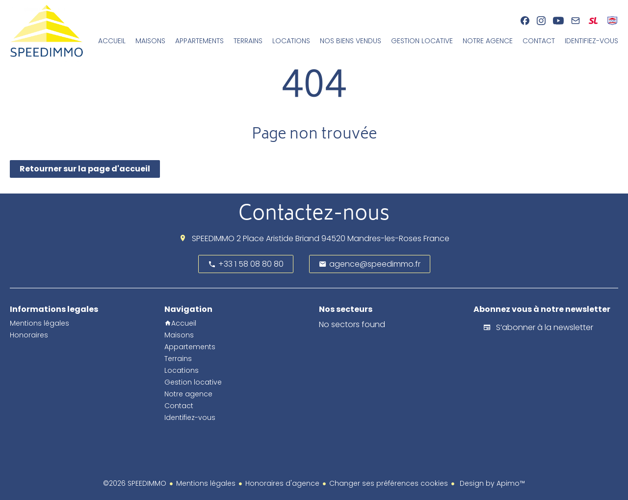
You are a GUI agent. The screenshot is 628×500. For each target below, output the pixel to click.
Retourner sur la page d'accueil (85, 168)
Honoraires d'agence (282, 483)
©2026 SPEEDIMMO (134, 483)
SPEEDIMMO (213, 238)
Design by (491, 483)
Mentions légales (206, 483)
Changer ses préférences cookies (388, 483)
